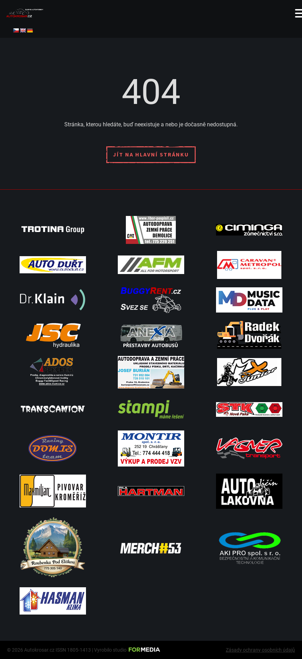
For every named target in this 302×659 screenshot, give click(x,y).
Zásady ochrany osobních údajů (260, 650)
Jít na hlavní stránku (151, 154)
